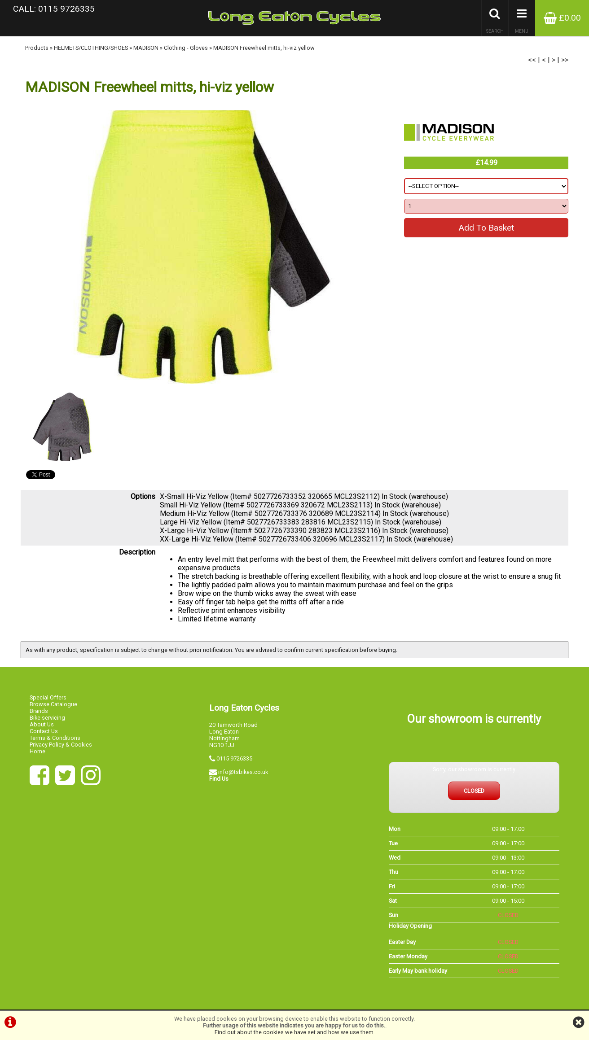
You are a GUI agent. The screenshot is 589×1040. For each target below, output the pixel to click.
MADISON (145, 47)
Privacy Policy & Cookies (61, 744)
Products (36, 47)
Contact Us (44, 731)
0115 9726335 (234, 758)
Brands (39, 711)
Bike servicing (47, 717)
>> (564, 60)
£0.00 (562, 18)
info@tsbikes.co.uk (243, 772)
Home (37, 751)
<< (532, 60)
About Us (42, 724)
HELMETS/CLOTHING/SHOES (91, 47)
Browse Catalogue (53, 704)
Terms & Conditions (55, 737)
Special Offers (48, 697)
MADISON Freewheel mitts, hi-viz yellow (264, 47)
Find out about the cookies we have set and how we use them (294, 1032)
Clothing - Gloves (186, 47)
